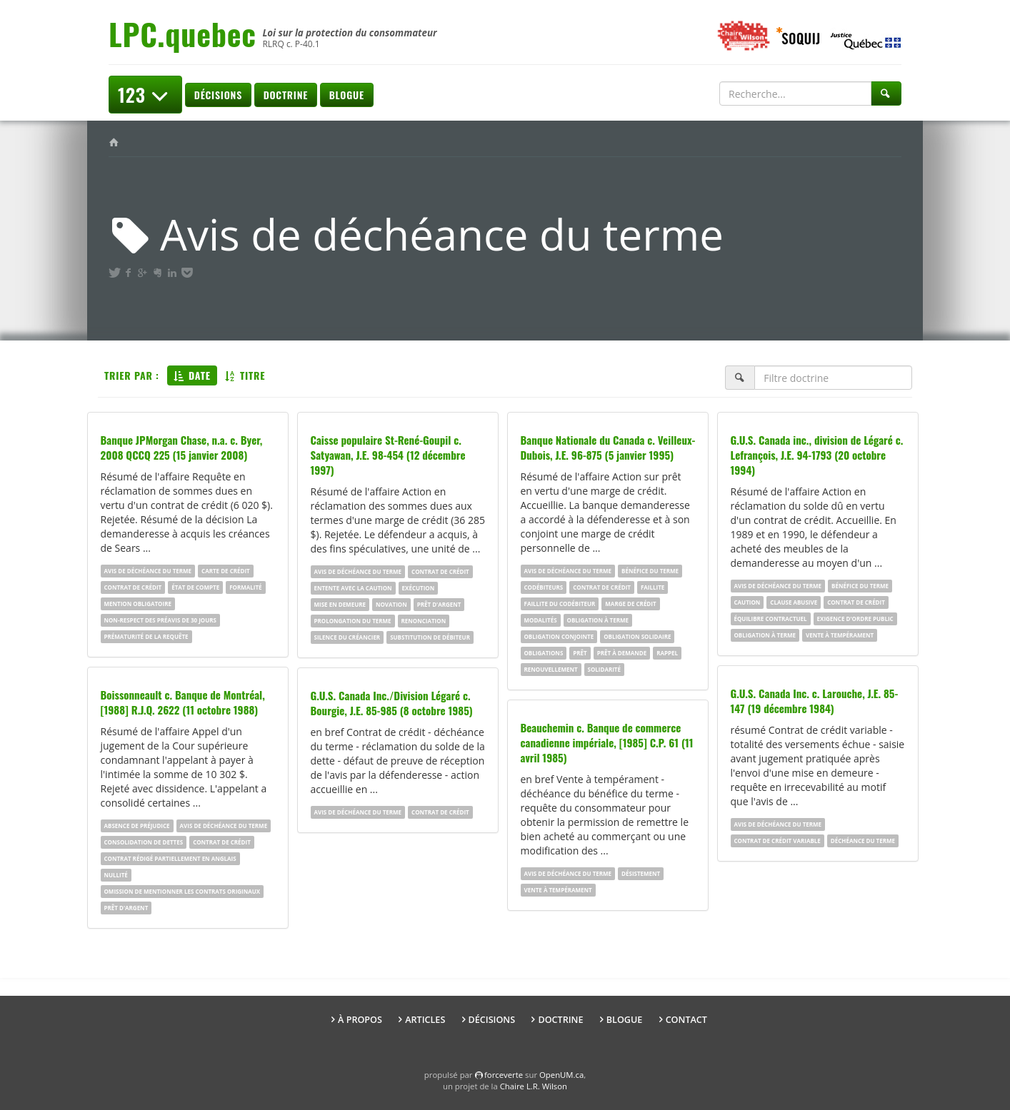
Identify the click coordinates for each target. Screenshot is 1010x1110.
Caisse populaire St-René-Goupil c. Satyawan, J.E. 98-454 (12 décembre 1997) (388, 455)
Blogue (346, 94)
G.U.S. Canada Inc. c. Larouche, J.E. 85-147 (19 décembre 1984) (815, 700)
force (503, 1074)
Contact (686, 1020)
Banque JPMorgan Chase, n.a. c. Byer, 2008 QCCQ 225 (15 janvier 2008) (182, 447)
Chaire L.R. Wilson (533, 1086)
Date (192, 375)
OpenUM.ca (561, 1074)
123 (145, 95)
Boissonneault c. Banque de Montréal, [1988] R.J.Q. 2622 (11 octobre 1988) (183, 702)
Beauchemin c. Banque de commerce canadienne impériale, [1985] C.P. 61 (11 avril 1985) (607, 742)
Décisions (218, 94)
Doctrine (286, 94)
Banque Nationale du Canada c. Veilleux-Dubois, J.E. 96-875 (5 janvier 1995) (608, 447)
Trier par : (131, 375)
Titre (245, 375)
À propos (360, 1020)
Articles (425, 1020)
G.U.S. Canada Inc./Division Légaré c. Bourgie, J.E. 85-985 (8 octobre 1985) (392, 702)
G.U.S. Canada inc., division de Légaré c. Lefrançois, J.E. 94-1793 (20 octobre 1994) (817, 455)
